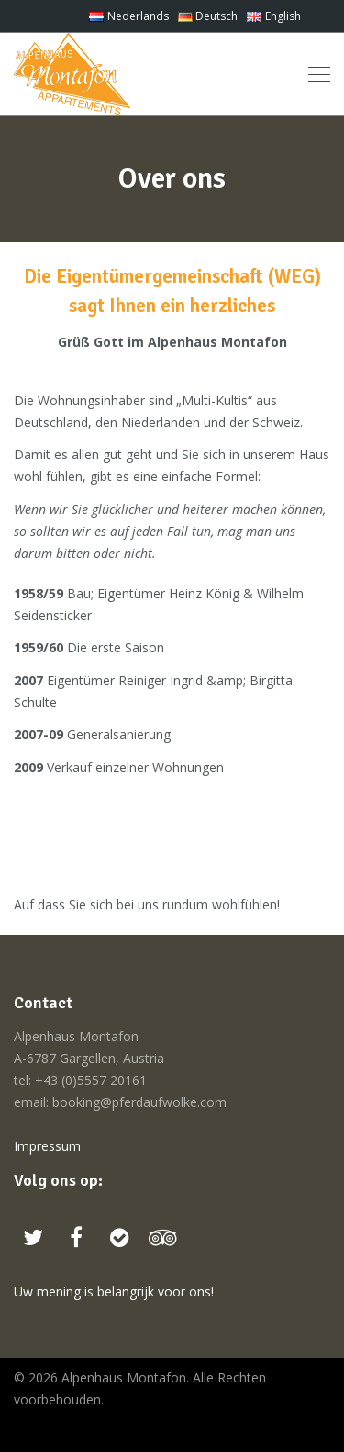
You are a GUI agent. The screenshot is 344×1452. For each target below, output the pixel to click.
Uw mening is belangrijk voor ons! (114, 1291)
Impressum (47, 1146)
